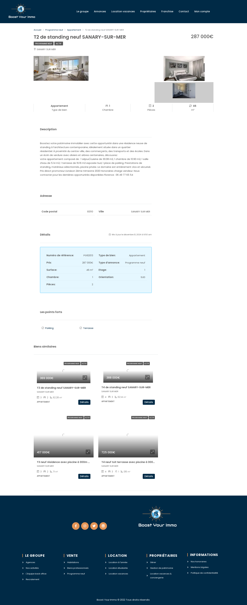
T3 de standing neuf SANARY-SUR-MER (61, 387)
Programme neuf (43, 43)
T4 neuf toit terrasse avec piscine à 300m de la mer (134, 461)
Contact (184, 11)
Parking (49, 327)
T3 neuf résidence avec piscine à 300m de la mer (68, 461)
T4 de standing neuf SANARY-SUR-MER (126, 386)
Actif (58, 43)
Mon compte (202, 11)
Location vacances (123, 11)
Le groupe (83, 11)
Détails (84, 401)
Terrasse (88, 327)
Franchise (167, 11)
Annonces (100, 11)
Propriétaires (148, 11)
